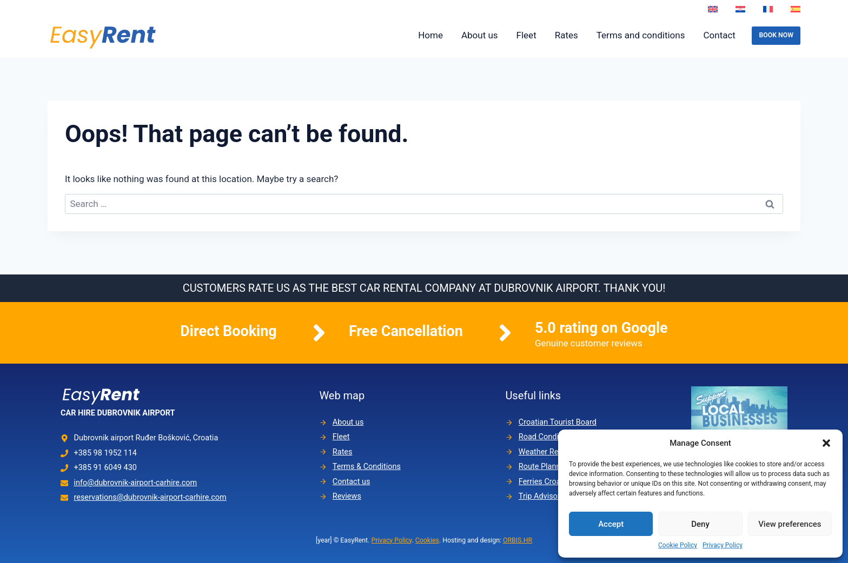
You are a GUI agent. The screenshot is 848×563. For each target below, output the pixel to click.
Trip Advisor (539, 496)
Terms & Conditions (367, 466)
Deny (700, 524)
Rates (566, 35)
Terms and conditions (641, 35)
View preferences (789, 524)
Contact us (351, 481)
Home (430, 35)
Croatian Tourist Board (558, 422)
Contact (719, 35)
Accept (611, 524)
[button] (826, 443)
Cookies (427, 540)
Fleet (526, 35)
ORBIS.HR (517, 540)
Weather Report (546, 452)
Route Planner (543, 466)
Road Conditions (547, 437)
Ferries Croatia (544, 481)
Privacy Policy (723, 545)
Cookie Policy (677, 545)
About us (479, 35)
